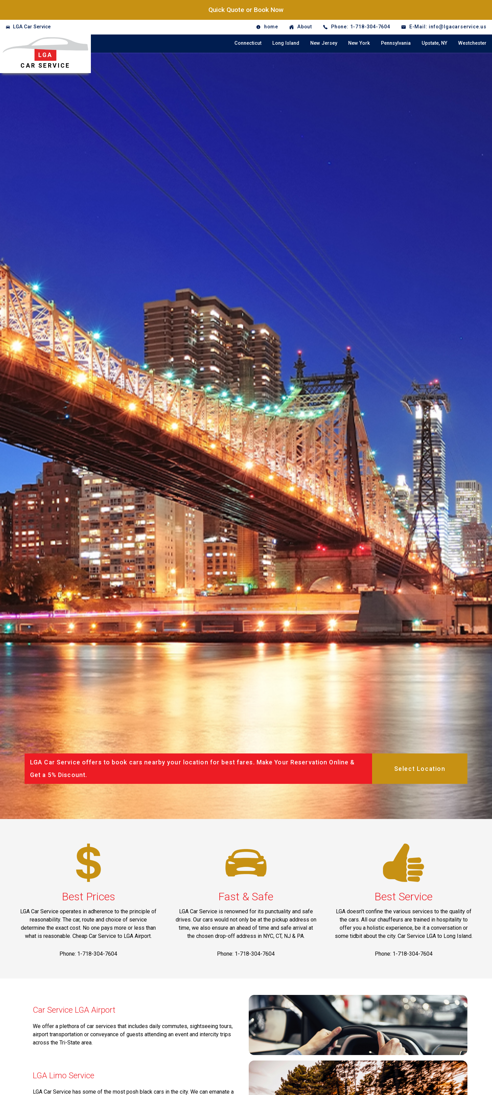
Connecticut (247, 43)
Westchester (472, 43)
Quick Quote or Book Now (246, 10)
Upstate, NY (434, 43)
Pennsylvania (396, 43)
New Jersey (323, 43)
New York (359, 43)
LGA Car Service (32, 27)
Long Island (285, 43)
